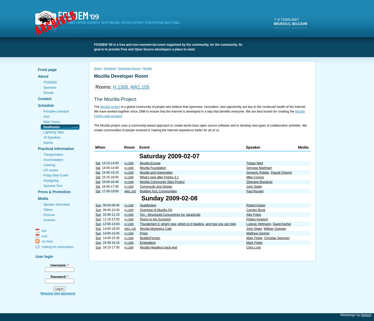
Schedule (46, 105)
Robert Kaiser (255, 205)
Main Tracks (51, 122)
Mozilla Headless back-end (158, 247)
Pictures (49, 215)
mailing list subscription (58, 247)
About (43, 76)
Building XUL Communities (158, 191)
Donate (48, 93)
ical (44, 231)
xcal (44, 236)
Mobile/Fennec (150, 238)
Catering (49, 165)
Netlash (366, 315)
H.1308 (120, 87)
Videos (48, 210)
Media (43, 198)
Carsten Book (255, 210)
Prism (144, 233)
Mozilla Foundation (153, 168)
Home (98, 68)
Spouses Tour (52, 186)
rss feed (47, 241)
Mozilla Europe (150, 163)
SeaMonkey (148, 205)
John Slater (254, 186)
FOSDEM (110, 23)
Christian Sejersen (277, 238)
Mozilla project (110, 107)
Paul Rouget (254, 191)
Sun (98, 205)
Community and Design (156, 186)
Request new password (58, 293)
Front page (47, 70)
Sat (98, 163)
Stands (48, 143)
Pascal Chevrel (281, 172)
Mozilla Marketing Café (156, 229)
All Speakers (52, 137)
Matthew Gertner (257, 233)
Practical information (56, 149)
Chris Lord (253, 247)
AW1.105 (139, 87)
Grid (46, 117)
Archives (49, 220)
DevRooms (51, 127)
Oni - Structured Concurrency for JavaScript (170, 215)
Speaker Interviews (56, 204)
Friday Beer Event (55, 175)
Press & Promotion (54, 192)
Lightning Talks (53, 132)
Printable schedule (56, 111)
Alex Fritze (253, 215)
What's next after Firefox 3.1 (159, 177)
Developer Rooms (129, 68)
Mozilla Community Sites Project (162, 182)
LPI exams (50, 170)
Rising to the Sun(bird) (155, 219)
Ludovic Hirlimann (258, 224)
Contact (44, 99)
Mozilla (147, 68)
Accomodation (53, 160)
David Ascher (282, 224)
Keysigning (51, 180)
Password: (60, 277)
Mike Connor (255, 177)
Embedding (148, 243)
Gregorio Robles (257, 172)
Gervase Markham (259, 168)
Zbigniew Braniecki (259, 182)
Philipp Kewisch (257, 219)
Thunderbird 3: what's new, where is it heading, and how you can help (188, 224)
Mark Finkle (254, 238)
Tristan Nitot (254, 163)
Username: (59, 265)
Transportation (53, 154)
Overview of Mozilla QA (156, 210)
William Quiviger (275, 229)
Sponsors (50, 87)
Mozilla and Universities (156, 172)
